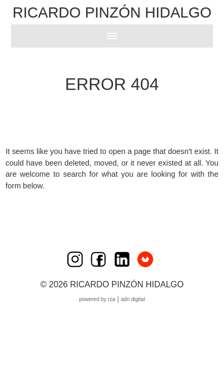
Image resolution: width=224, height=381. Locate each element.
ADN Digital (133, 299)
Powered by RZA (97, 299)
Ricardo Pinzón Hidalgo (112, 12)
